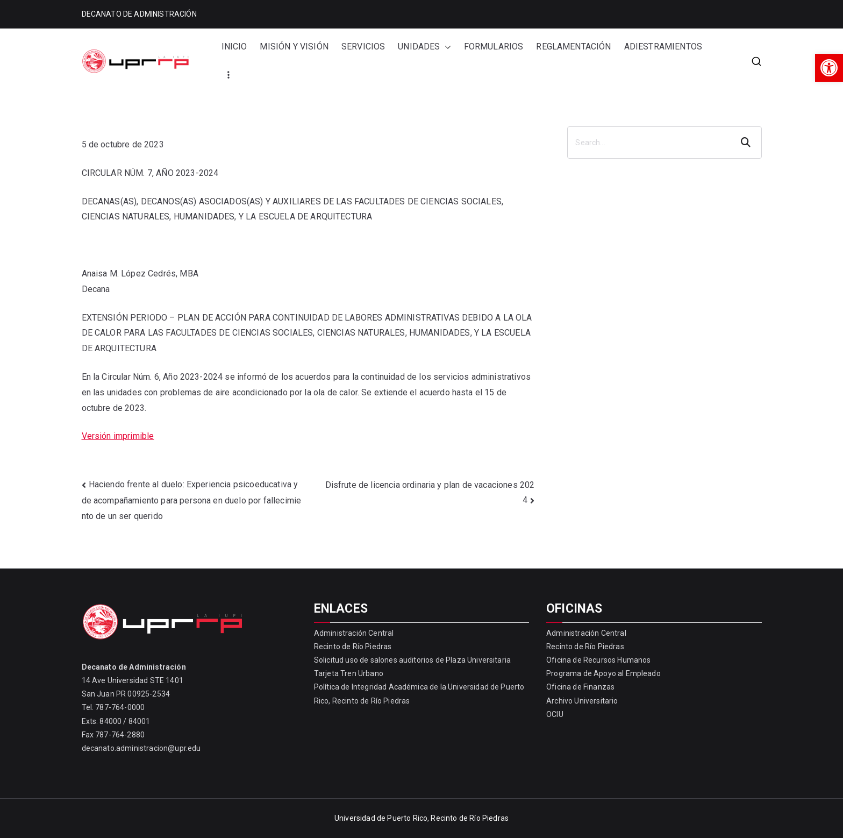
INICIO (234, 46)
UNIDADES (424, 47)
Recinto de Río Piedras (353, 646)
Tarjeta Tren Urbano (348, 673)
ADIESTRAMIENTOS (663, 46)
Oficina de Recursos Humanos (598, 660)
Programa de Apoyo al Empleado (603, 673)
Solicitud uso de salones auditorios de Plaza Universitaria (412, 660)
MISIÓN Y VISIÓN (294, 46)
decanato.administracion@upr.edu (141, 748)
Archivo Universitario (582, 701)
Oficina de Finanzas (580, 687)
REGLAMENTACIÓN (573, 46)
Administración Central (354, 633)
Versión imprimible (118, 436)
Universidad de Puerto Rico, (381, 818)
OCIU (554, 714)
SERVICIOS (363, 46)
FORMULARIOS (494, 46)
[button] (829, 68)
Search (746, 142)
